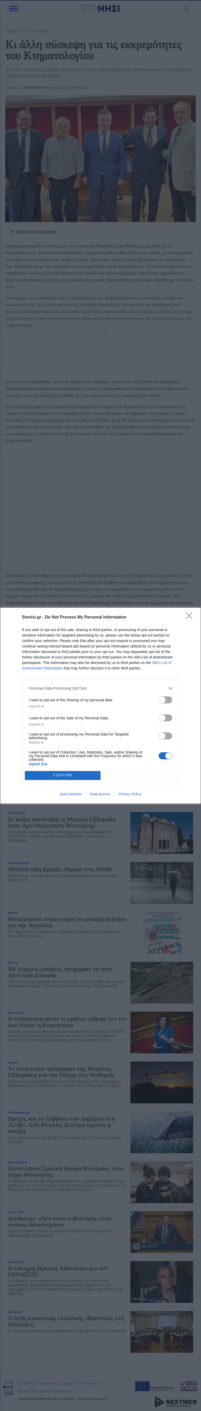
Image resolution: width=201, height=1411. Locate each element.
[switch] (165, 699)
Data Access (100, 794)
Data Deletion (71, 794)
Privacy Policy (130, 794)
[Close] (191, 617)
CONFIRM (62, 775)
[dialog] (100, 705)
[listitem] (100, 688)
